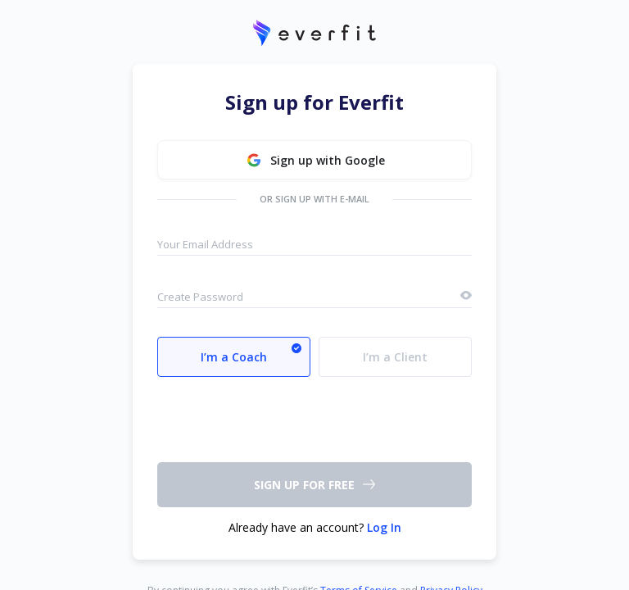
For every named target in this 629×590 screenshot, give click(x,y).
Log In (384, 527)
